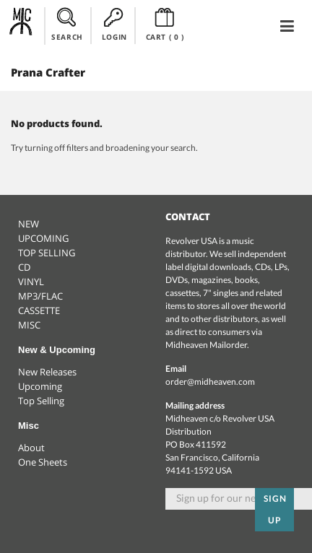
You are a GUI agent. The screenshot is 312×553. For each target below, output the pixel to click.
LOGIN (114, 24)
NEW (28, 223)
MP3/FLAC (40, 295)
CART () (165, 24)
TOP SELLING (46, 252)
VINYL (31, 281)
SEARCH (67, 24)
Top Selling (41, 400)
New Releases (47, 371)
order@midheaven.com (210, 381)
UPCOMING (43, 238)
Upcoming (40, 386)
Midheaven (21, 25)
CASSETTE (39, 310)
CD (24, 267)
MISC (29, 324)
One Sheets (42, 462)
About (31, 447)
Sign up (275, 509)
